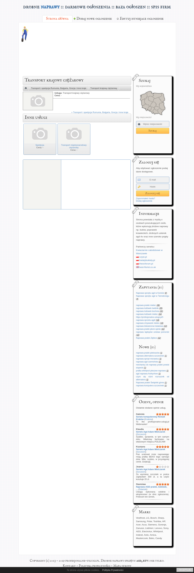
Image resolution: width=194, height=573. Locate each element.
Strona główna (57, 18)
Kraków (148, 419)
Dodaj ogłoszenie (144, 201)
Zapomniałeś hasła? (145, 198)
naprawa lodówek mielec (147, 314)
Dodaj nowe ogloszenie (94, 18)
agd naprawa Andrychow (147, 374)
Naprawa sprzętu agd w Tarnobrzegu (152, 296)
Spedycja (39, 145)
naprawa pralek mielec (146, 305)
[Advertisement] (115, 49)
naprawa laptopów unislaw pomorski (152, 332)
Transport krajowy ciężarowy (103, 88)
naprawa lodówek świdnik (147, 308)
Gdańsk (142, 489)
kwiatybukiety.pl (145, 260)
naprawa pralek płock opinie (148, 329)
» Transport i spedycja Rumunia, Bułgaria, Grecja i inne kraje (99, 112)
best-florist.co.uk (146, 267)
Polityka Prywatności (112, 570)
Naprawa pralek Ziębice (146, 338)
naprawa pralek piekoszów (147, 353)
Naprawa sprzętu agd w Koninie (150, 293)
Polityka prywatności (94, 566)
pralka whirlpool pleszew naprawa (151, 371)
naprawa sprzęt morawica (147, 359)
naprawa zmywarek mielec (147, 323)
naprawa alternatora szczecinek (150, 356)
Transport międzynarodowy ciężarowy (74, 146)
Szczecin (141, 434)
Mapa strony (122, 566)
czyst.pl (141, 257)
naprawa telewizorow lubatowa (149, 326)
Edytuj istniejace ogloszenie (142, 18)
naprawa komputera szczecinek (150, 385)
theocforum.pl (144, 263)
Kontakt (69, 566)
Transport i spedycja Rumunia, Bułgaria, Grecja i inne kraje (58, 88)
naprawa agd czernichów (147, 362)
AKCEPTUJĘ (185, 570)
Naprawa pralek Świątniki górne (150, 382)
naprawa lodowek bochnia (147, 311)
